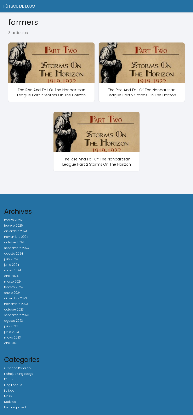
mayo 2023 (12, 337)
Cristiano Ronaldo (17, 368)
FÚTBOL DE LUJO (19, 6)
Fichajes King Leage (18, 374)
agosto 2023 (13, 321)
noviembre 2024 (16, 237)
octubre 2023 (14, 309)
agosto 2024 (13, 253)
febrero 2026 (13, 225)
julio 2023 (11, 326)
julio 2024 (11, 259)
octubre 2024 (14, 242)
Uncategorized (15, 407)
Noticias (10, 402)
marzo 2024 (13, 281)
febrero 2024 (13, 287)
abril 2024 (11, 276)
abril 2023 (11, 343)
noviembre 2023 (16, 304)
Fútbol (8, 379)
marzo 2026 (13, 220)
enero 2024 (12, 293)
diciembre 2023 (15, 298)
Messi (8, 396)
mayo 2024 (12, 270)
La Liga (9, 390)
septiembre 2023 (16, 315)
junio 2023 (11, 332)
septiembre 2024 (16, 248)
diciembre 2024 (15, 231)
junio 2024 (11, 265)
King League (13, 385)
